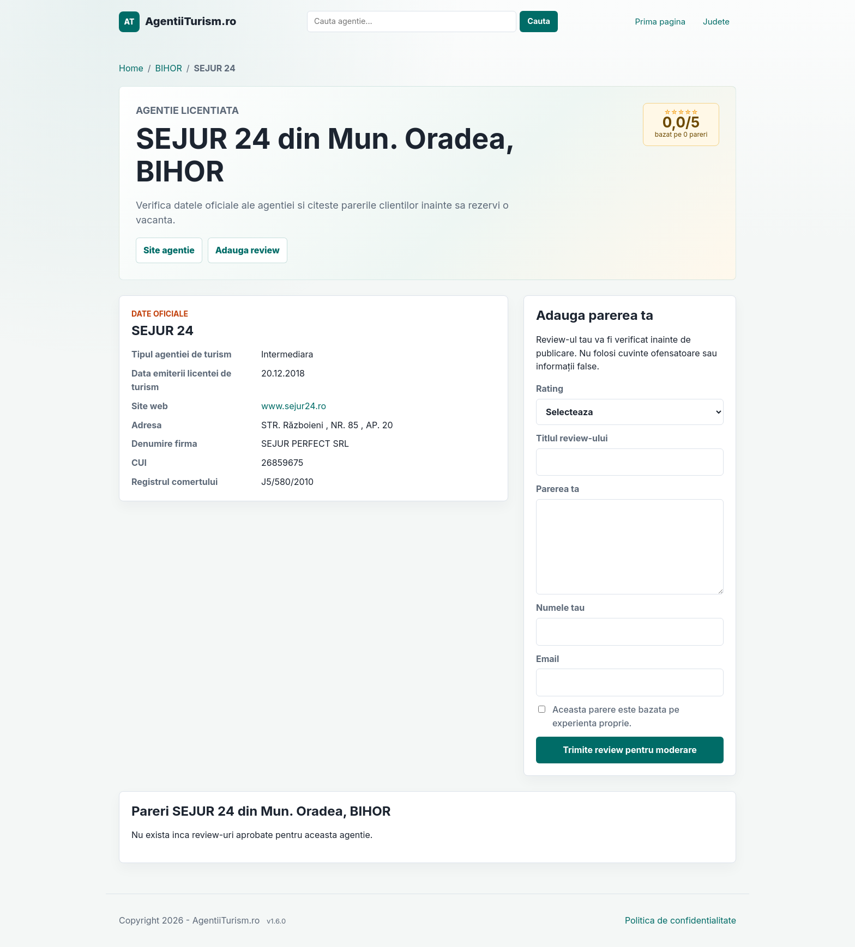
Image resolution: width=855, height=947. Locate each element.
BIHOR (168, 68)
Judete (716, 21)
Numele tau (630, 624)
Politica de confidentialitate (680, 920)
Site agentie (169, 250)
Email (630, 675)
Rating (630, 404)
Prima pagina (660, 21)
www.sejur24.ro (293, 405)
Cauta (538, 21)
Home (131, 68)
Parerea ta (630, 538)
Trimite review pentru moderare (630, 749)
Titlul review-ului (630, 454)
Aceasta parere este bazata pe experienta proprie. (608, 716)
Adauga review (247, 250)
